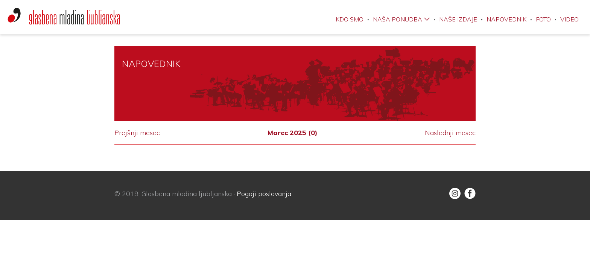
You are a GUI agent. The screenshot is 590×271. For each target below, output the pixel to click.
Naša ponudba (397, 19)
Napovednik (506, 19)
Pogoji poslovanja (264, 193)
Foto (543, 19)
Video (569, 19)
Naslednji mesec (450, 133)
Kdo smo (349, 19)
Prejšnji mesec (137, 133)
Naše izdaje (458, 19)
